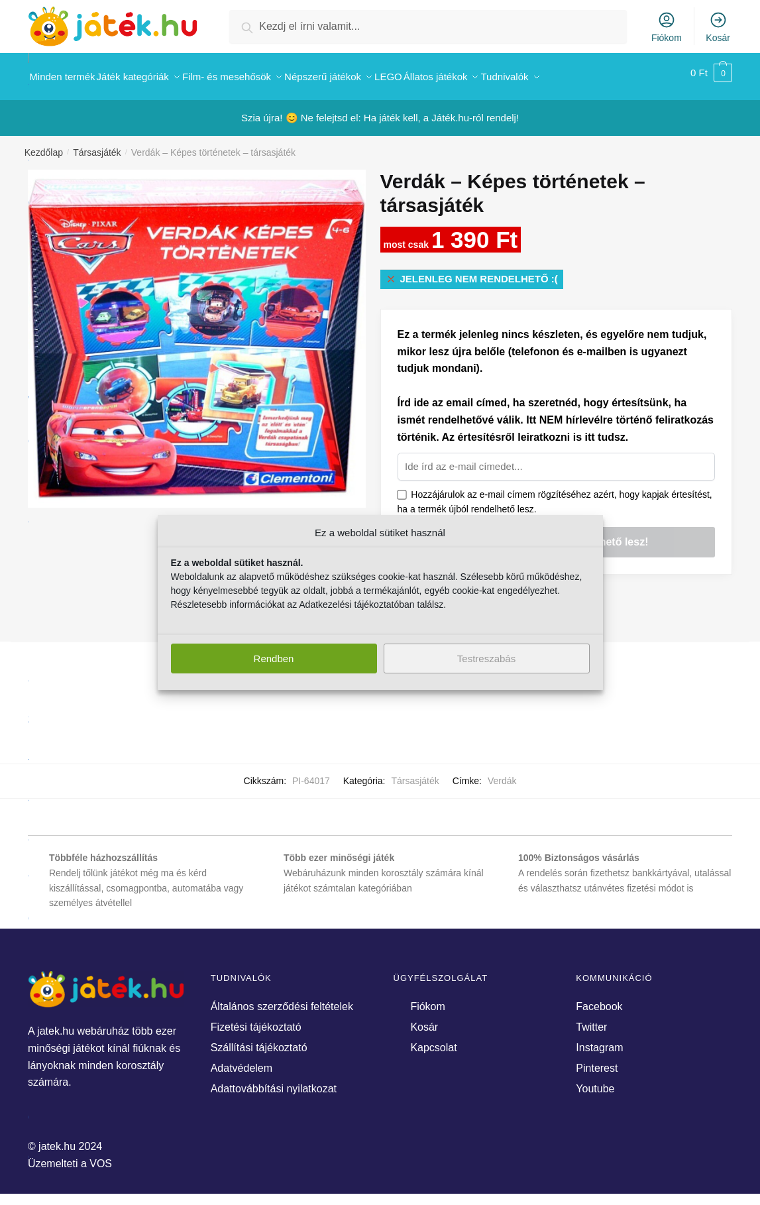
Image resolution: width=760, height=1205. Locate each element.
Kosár (718, 27)
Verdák (502, 773)
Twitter (591, 1019)
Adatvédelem (241, 1060)
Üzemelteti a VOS (70, 1156)
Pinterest (597, 1060)
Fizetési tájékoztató (256, 1019)
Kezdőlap (44, 145)
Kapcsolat (433, 1040)
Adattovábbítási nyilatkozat (274, 1081)
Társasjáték (97, 145)
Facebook (599, 999)
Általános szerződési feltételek (282, 999)
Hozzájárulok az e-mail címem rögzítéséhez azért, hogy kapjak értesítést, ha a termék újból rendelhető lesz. (555, 495)
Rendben (274, 658)
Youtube (595, 1081)
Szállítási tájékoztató (259, 1040)
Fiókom (666, 27)
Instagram (599, 1040)
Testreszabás (486, 658)
